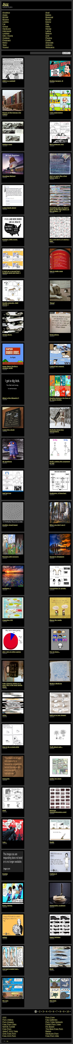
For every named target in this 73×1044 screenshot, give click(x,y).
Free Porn (6, 1029)
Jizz (5, 4)
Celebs (5, 22)
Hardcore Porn (52, 1033)
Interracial (6, 31)
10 (68, 1011)
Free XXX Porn (9, 1036)
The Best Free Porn (54, 1029)
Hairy (47, 26)
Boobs (48, 19)
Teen (4, 45)
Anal (47, 12)
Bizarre (5, 19)
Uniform (48, 45)
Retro (4, 42)
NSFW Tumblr (8, 1027)
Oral (47, 36)
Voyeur (5, 47)
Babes (48, 15)
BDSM (5, 17)
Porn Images (8, 1022)
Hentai (48, 29)
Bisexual (49, 17)
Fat (3, 24)
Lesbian (5, 33)
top (7, 1041)
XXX (4, 1017)
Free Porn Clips (9, 1024)
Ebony (48, 22)
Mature (48, 33)
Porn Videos (7, 1020)
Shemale (49, 42)
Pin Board (49, 1027)
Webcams (49, 47)
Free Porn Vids (52, 1036)
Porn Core (50, 1017)
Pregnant (6, 40)
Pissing (48, 38)
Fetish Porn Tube (53, 1024)
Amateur (6, 12)
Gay (47, 24)
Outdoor (6, 38)
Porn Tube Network (54, 1022)
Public (48, 40)
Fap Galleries (51, 1020)
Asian (4, 15)
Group (5, 26)
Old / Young (7, 36)
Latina (48, 31)
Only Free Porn (9, 1033)
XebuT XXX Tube (10, 1031)
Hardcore (6, 29)
